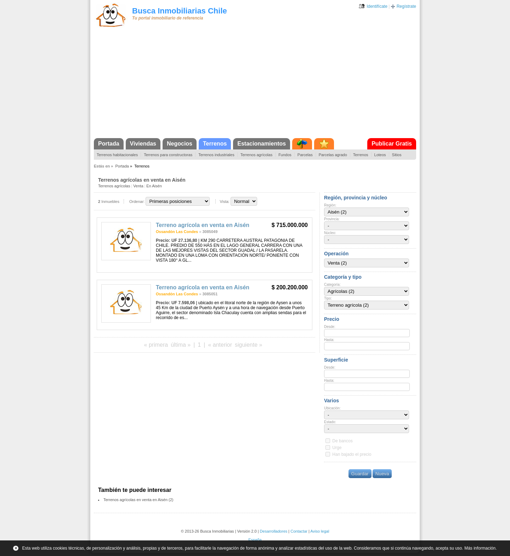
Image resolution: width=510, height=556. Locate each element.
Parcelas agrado (333, 155)
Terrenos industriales (216, 155)
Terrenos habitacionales (117, 155)
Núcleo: (330, 233)
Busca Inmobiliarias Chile (179, 10)
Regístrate (406, 6)
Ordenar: (136, 201)
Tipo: (328, 298)
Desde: (329, 327)
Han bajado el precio (351, 454)
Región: (330, 205)
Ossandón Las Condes (177, 231)
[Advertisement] (255, 85)
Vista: (225, 201)
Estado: (330, 422)
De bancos (342, 440)
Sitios (397, 155)
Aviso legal (319, 531)
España (254, 540)
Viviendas (143, 144)
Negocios (179, 144)
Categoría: (332, 284)
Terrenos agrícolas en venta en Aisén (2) (138, 500)
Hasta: (329, 340)
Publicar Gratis (392, 144)
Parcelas (305, 155)
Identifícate (377, 6)
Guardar (360, 473)
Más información (479, 548)
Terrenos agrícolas (256, 155)
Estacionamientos (261, 144)
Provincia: (332, 219)
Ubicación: (332, 408)
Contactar (298, 531)
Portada (108, 144)
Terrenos (215, 144)
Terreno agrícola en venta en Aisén (202, 225)
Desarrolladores (274, 531)
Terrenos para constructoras (168, 155)
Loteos (380, 155)
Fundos (284, 155)
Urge (336, 447)
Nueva (382, 473)
